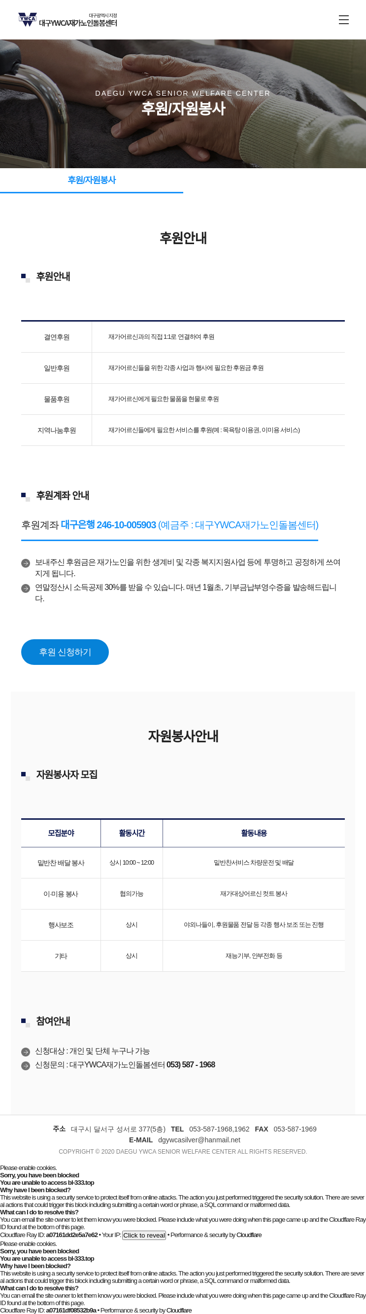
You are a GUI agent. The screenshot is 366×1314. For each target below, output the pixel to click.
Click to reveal (144, 1235)
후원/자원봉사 (91, 180)
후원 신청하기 (65, 652)
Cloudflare (249, 1235)
